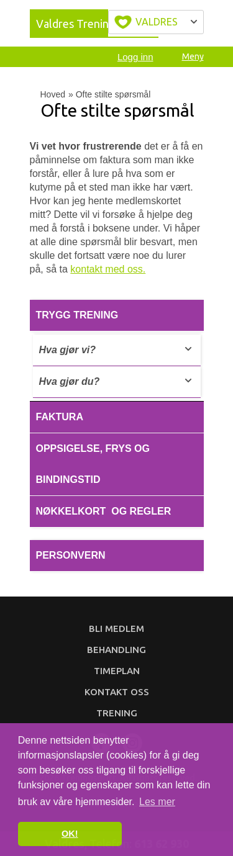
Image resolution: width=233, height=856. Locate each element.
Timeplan (117, 670)
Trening (116, 713)
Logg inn (135, 57)
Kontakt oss (117, 692)
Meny (193, 56)
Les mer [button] (157, 801)
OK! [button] (70, 834)
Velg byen (156, 22)
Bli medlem (116, 628)
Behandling (116, 649)
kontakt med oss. (107, 269)
